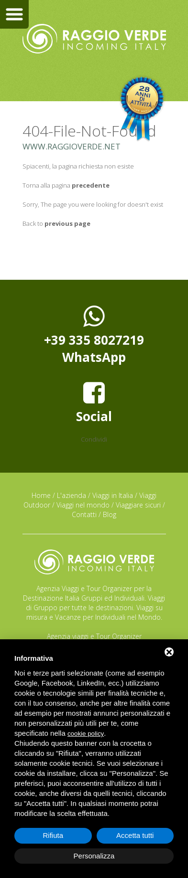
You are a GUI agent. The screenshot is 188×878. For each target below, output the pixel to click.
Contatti (84, 514)
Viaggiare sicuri (138, 504)
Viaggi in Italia (112, 495)
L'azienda (71, 495)
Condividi (94, 439)
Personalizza (94, 856)
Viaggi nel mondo (83, 504)
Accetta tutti (135, 835)
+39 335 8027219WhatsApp (94, 335)
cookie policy (85, 733)
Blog (109, 514)
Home (41, 495)
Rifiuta (53, 835)
